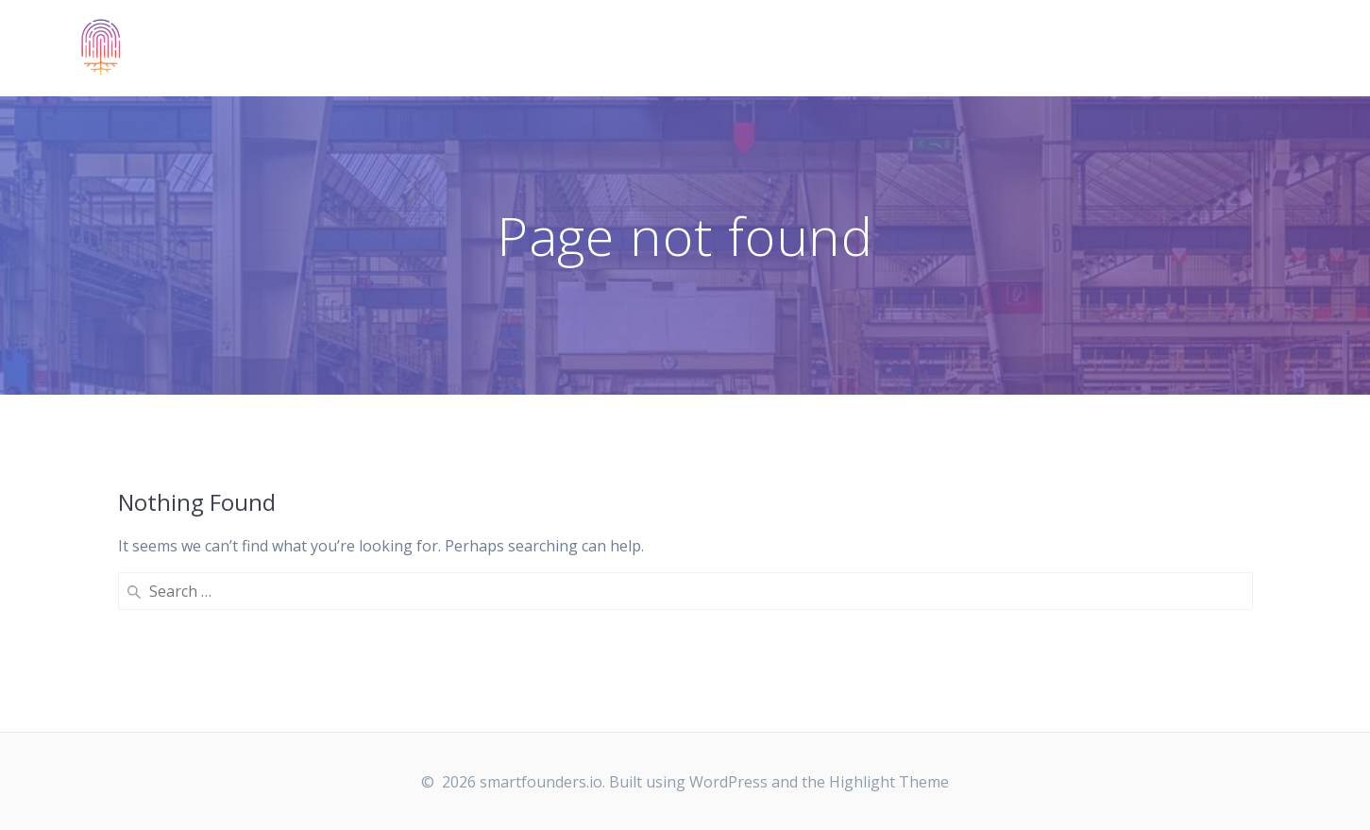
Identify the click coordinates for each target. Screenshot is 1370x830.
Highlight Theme (889, 781)
